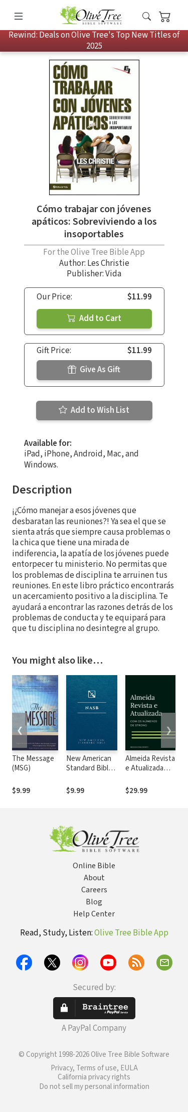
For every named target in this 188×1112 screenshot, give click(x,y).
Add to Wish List (94, 410)
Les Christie (108, 263)
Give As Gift (94, 370)
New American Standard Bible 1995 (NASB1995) (89, 772)
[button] (146, 17)
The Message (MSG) (33, 763)
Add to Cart (94, 318)
